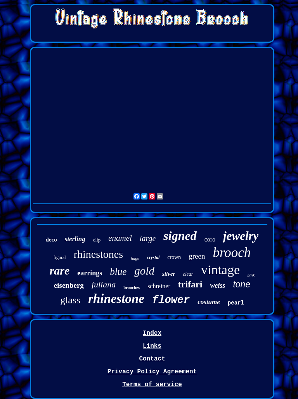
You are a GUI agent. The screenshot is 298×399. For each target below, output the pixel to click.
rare (60, 270)
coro (209, 239)
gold (144, 270)
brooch (232, 252)
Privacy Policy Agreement (152, 371)
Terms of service (152, 384)
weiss (217, 285)
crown (174, 257)
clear (188, 274)
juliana (104, 284)
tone (241, 284)
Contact (152, 358)
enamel (120, 238)
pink (251, 275)
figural (60, 257)
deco (51, 239)
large (148, 238)
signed (179, 236)
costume (209, 302)
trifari (190, 284)
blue (118, 271)
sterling (75, 239)
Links (152, 346)
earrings (89, 273)
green (197, 256)
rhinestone (116, 299)
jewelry (240, 236)
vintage (220, 269)
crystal (153, 257)
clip (97, 240)
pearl (236, 303)
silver (168, 274)
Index (152, 333)
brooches (131, 287)
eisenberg (69, 285)
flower (171, 300)
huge (135, 258)
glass (70, 300)
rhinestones (98, 254)
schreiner (158, 286)
